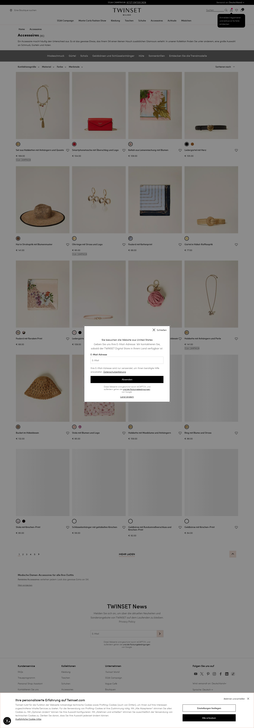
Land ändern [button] (127, 396)
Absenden (127, 379)
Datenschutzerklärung (114, 371)
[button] (209, 708)
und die (126, 389)
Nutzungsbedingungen (140, 389)
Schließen (160, 330)
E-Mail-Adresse (127, 358)
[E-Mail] (127, 360)
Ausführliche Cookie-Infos (28, 719)
